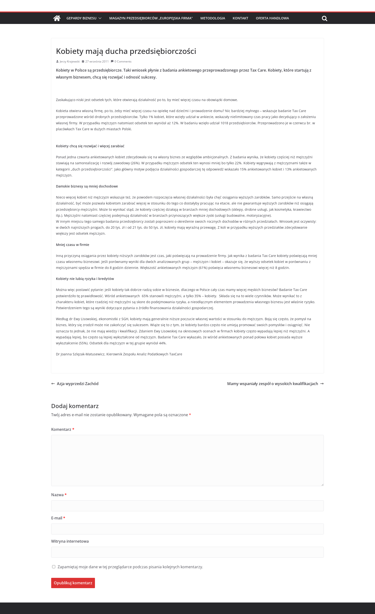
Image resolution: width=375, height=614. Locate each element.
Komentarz (62, 429)
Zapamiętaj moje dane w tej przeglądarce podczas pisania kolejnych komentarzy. (130, 566)
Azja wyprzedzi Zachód (75, 383)
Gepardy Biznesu (81, 18)
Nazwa (59, 494)
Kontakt (240, 18)
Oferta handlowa (272, 18)
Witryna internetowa (70, 541)
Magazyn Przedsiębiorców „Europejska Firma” (151, 18)
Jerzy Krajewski (70, 61)
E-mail (58, 518)
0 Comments (121, 61)
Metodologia (212, 18)
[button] (99, 18)
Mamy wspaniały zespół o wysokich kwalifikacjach (275, 383)
